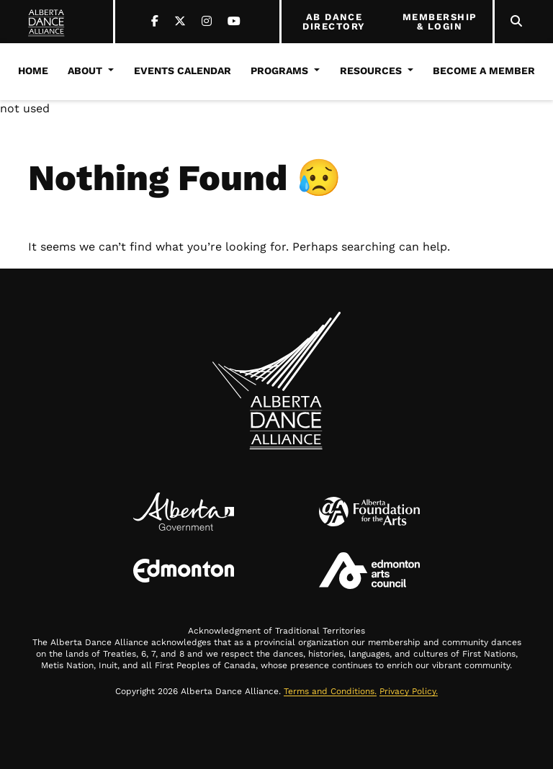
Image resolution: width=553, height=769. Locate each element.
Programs (279, 70)
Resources (371, 70)
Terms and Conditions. (330, 691)
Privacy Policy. (408, 691)
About (85, 70)
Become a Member (484, 70)
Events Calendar (182, 70)
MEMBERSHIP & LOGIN (440, 22)
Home (33, 70)
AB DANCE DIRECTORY (333, 22)
